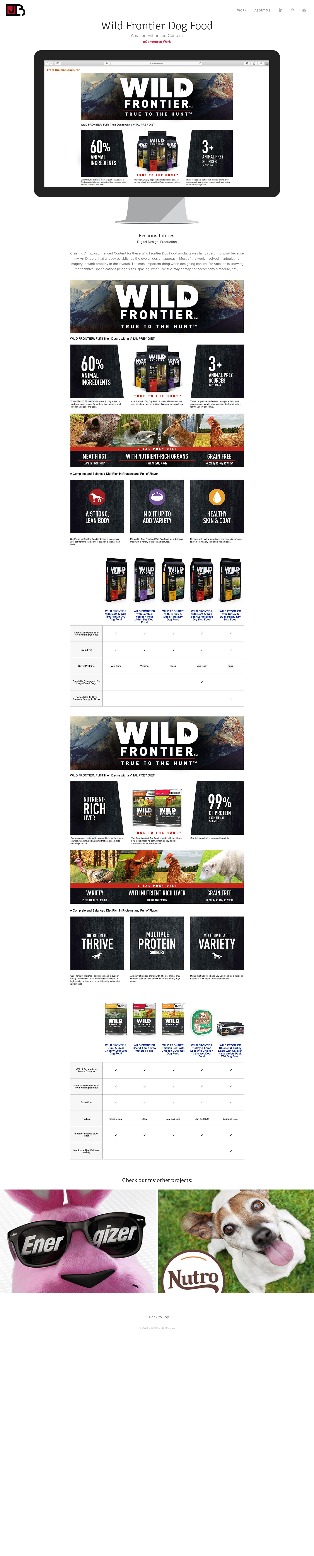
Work (241, 10)
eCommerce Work (157, 41)
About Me (262, 10)
